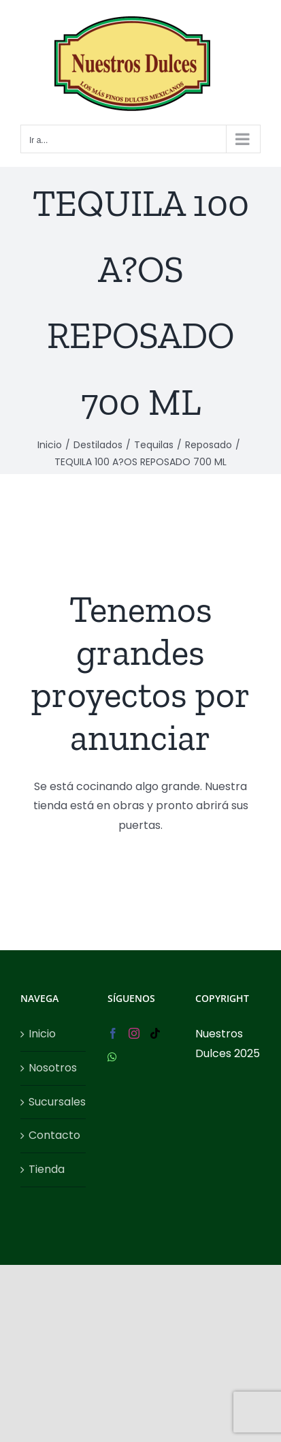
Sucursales (54, 1102)
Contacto (54, 1135)
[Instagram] (134, 1033)
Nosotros (53, 1068)
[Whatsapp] (112, 1057)
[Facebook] (113, 1033)
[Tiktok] (155, 1033)
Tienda (47, 1169)
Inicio (42, 1033)
